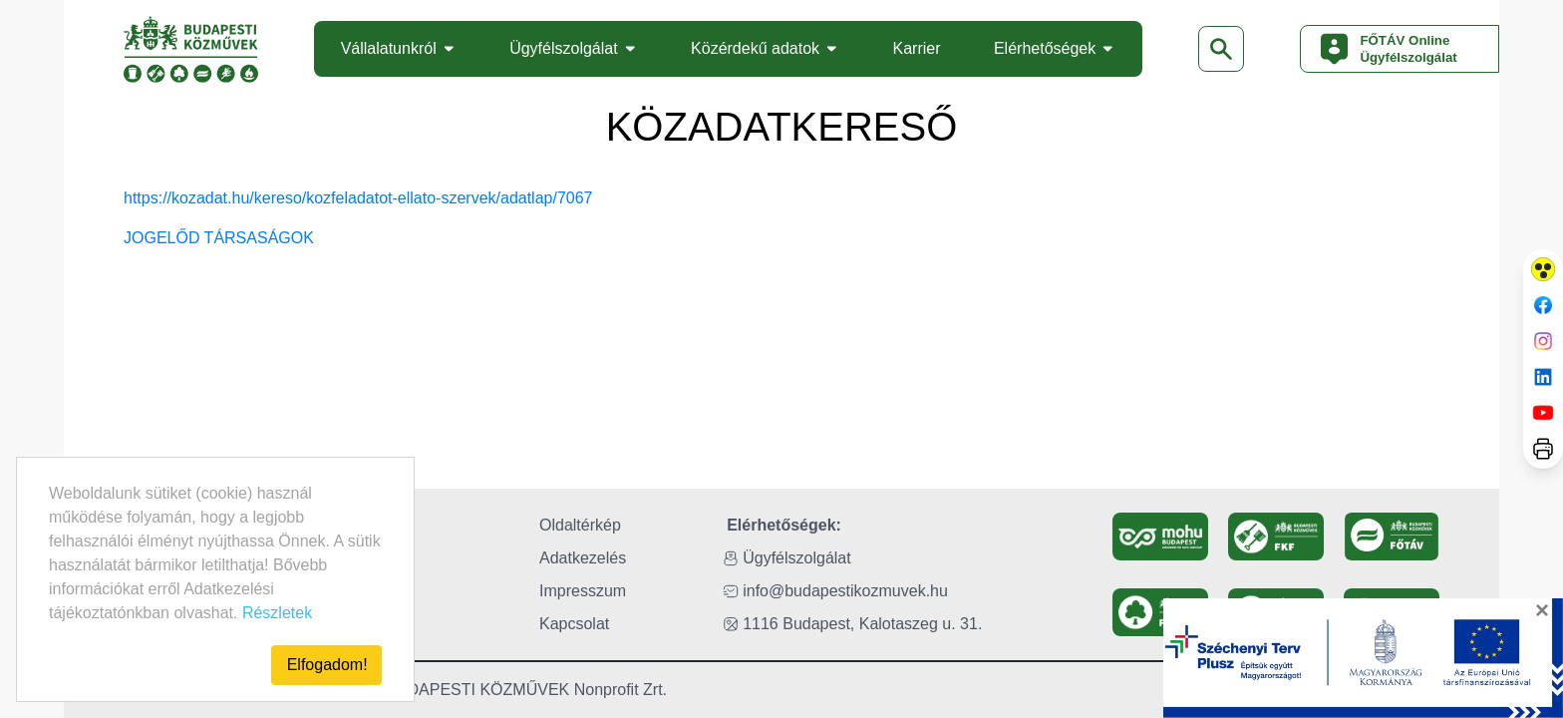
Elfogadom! (327, 664)
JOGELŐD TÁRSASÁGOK (219, 237)
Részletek (277, 612)
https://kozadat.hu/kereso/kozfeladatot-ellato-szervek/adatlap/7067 (358, 197)
